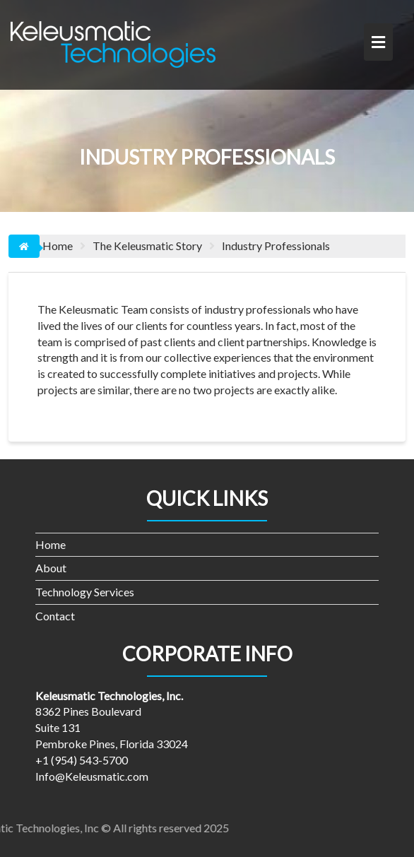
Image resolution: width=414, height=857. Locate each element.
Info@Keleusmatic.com (91, 776)
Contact (55, 615)
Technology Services (84, 591)
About (50, 567)
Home (50, 544)
